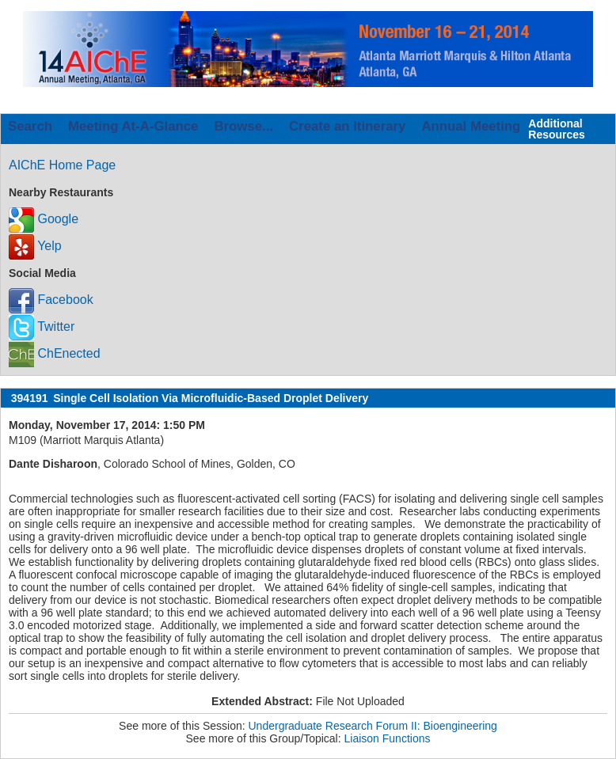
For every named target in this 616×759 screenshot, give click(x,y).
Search (30, 126)
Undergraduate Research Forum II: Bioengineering (373, 725)
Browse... (243, 126)
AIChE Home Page (62, 165)
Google (43, 219)
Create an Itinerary (347, 126)
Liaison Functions (387, 738)
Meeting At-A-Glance (133, 126)
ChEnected (55, 353)
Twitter (41, 326)
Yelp (35, 245)
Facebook (51, 299)
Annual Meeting (470, 126)
